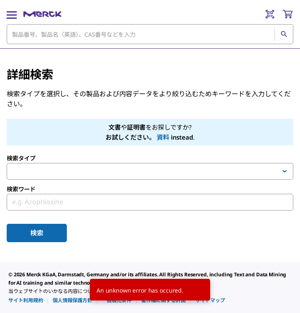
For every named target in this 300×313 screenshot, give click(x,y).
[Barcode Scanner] (270, 14)
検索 (36, 233)
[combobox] (150, 34)
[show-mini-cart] (287, 14)
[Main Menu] (12, 14)
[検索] (284, 34)
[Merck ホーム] (42, 14)
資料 (163, 137)
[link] (25, 300)
